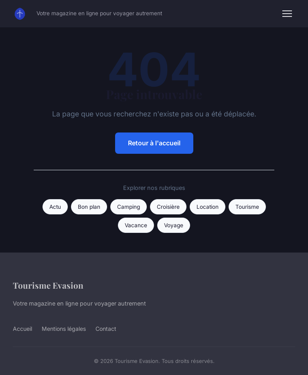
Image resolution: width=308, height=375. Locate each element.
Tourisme (247, 207)
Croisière (168, 207)
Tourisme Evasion (48, 285)
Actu (55, 207)
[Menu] (287, 13)
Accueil (22, 328)
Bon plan (89, 207)
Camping (128, 207)
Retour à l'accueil (154, 143)
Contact (105, 328)
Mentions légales (64, 328)
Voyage (173, 225)
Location (208, 207)
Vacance (136, 225)
